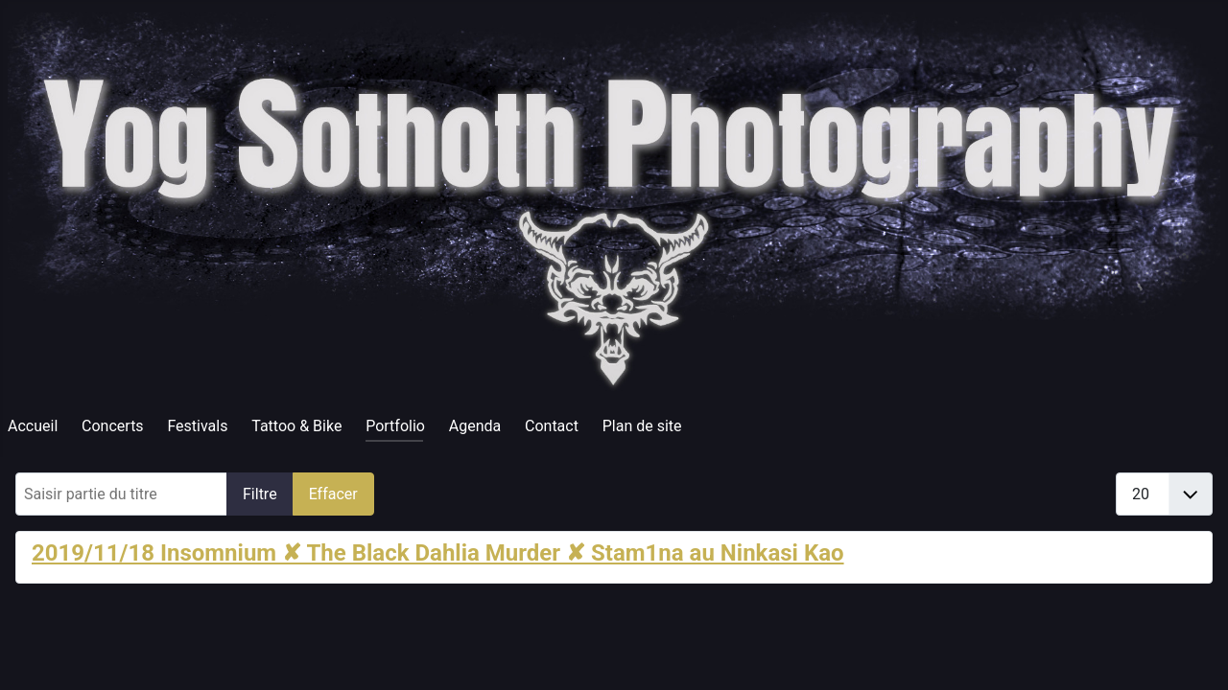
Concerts (113, 426)
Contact (552, 426)
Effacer (333, 494)
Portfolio (395, 426)
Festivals (197, 426)
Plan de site (642, 426)
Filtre (260, 494)
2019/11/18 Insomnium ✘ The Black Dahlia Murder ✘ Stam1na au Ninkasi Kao (438, 553)
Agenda (475, 426)
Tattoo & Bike (296, 426)
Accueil (33, 426)
